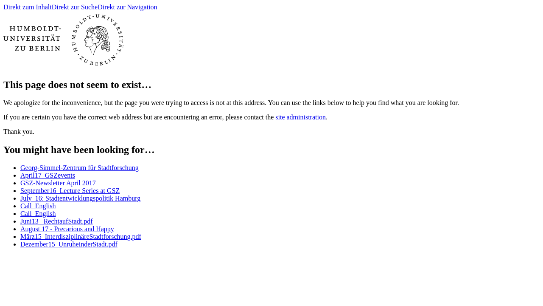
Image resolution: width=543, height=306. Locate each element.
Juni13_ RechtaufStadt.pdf (56, 221)
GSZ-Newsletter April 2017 (58, 183)
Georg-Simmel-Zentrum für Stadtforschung (79, 167)
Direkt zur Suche (75, 7)
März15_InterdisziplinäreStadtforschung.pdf (80, 236)
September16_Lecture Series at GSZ (70, 190)
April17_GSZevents (47, 175)
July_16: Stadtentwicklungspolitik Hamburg (80, 198)
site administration (300, 117)
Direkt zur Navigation (127, 7)
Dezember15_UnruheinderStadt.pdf (69, 244)
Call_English (38, 206)
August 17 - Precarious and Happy (67, 228)
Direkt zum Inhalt (27, 7)
